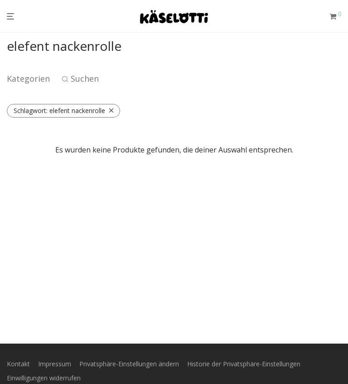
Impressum (54, 363)
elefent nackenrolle (59, 110)
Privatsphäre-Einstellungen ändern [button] (129, 363)
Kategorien (28, 78)
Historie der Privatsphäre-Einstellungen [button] (243, 363)
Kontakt (18, 363)
